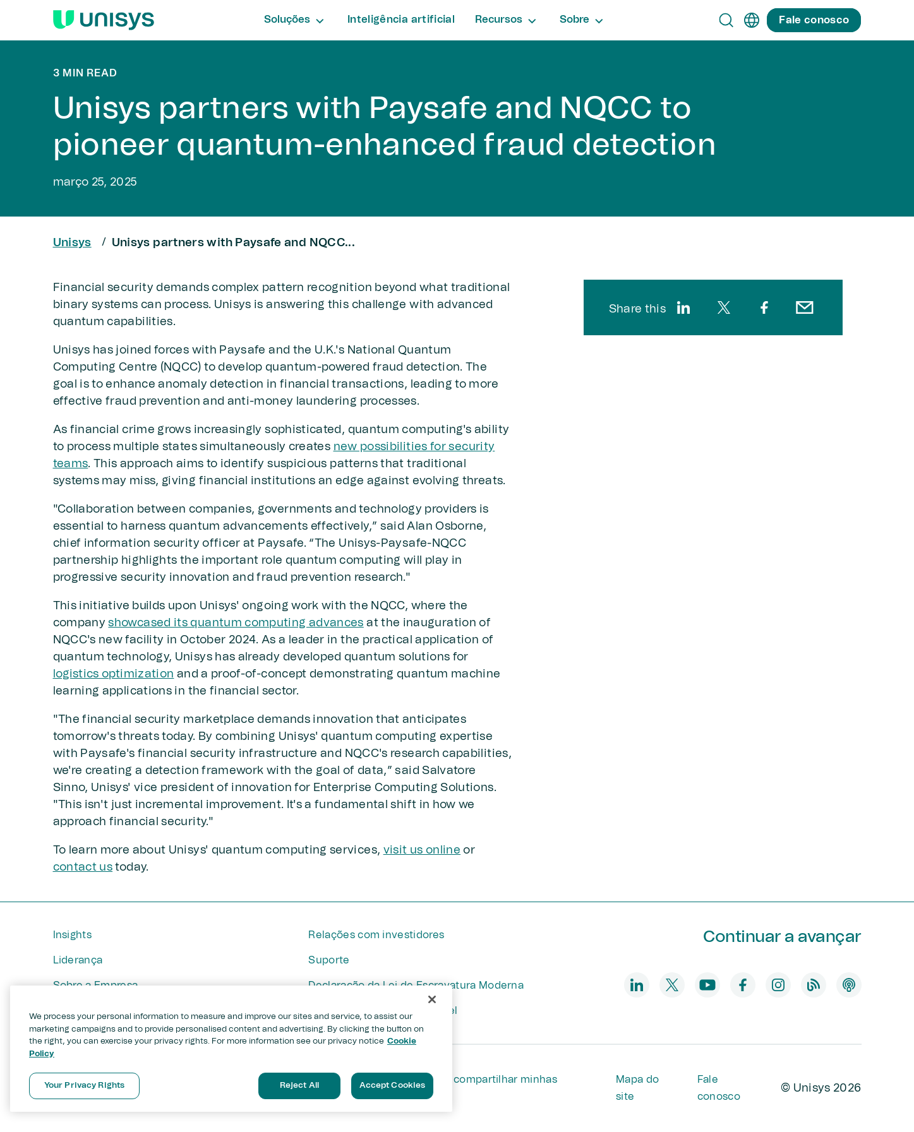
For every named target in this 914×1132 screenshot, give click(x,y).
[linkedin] (683, 307)
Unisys (72, 243)
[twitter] (724, 307)
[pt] (752, 20)
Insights (72, 935)
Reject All (299, 1085)
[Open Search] (726, 20)
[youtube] (707, 985)
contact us (83, 867)
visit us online (421, 850)
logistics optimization (113, 674)
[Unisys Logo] (103, 20)
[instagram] (778, 985)
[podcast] (849, 985)
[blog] (813, 985)
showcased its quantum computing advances (235, 623)
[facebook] (764, 307)
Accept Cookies (392, 1085)
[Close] (432, 999)
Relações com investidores (376, 935)
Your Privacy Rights (84, 1085)
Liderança (78, 960)
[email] (804, 307)
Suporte (328, 960)
